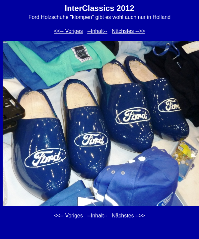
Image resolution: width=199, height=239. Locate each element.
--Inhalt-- (97, 31)
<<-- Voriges (68, 31)
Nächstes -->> (128, 31)
